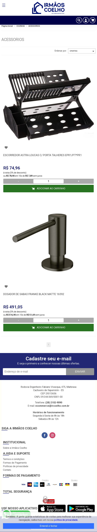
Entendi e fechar (48, 526)
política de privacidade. (66, 520)
